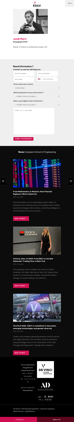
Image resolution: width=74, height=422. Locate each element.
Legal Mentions (30, 411)
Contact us (20, 419)
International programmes (30, 409)
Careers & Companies (47, 409)
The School (16, 409)
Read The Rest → (21, 218)
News (37, 152)
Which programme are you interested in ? (28, 93)
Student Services (18, 411)
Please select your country (23, 84)
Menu (70, 3)
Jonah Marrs (20, 38)
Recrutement (28, 390)
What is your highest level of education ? (28, 101)
